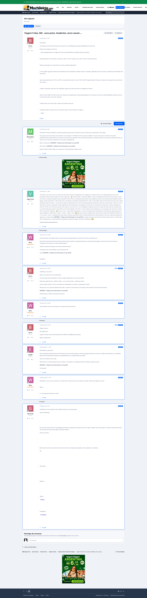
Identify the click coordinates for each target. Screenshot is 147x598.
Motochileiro (30, 137)
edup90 (30, 355)
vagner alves (30, 199)
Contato (37, 595)
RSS (47, 595)
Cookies (42, 595)
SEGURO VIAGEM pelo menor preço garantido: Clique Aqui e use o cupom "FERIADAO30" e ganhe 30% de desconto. (52, 2)
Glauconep (30, 413)
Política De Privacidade (28, 595)
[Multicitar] (40, 153)
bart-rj (30, 46)
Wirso (30, 242)
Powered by (117, 595)
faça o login (62, 535)
